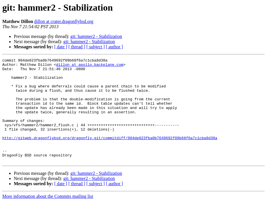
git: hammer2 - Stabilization (96, 36)
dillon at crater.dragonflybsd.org (63, 21)
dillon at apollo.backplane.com (89, 66)
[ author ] (114, 46)
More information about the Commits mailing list (47, 217)
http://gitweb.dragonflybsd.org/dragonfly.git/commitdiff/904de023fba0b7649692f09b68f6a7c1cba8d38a (109, 154)
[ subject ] (95, 46)
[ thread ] (76, 46)
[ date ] (60, 46)
